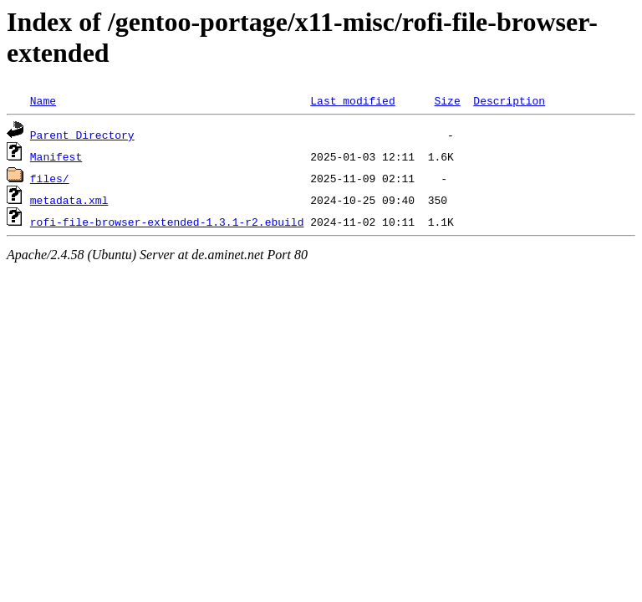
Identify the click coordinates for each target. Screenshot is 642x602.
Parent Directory (82, 134)
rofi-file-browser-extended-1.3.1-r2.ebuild (167, 221)
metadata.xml (69, 199)
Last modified (352, 100)
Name (43, 100)
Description (509, 100)
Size (447, 100)
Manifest (56, 156)
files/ (49, 178)
